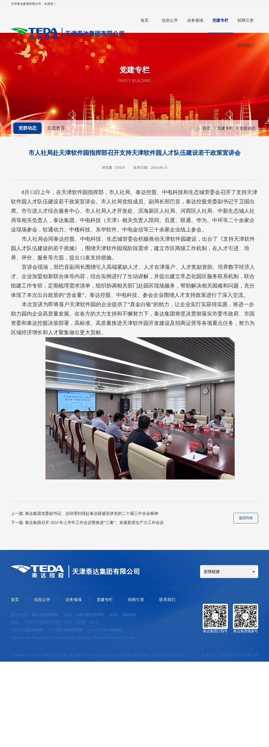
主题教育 (56, 128)
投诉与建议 (176, 655)
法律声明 (159, 655)
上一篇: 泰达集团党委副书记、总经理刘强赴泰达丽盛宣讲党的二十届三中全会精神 (84, 513)
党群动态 (27, 128)
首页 (145, 20)
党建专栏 (220, 20)
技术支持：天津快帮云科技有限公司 (230, 655)
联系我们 (245, 45)
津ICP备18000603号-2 (134, 655)
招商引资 (245, 20)
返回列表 (246, 518)
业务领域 (195, 20)
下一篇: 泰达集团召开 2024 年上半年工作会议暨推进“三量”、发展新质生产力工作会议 (87, 522)
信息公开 (170, 20)
